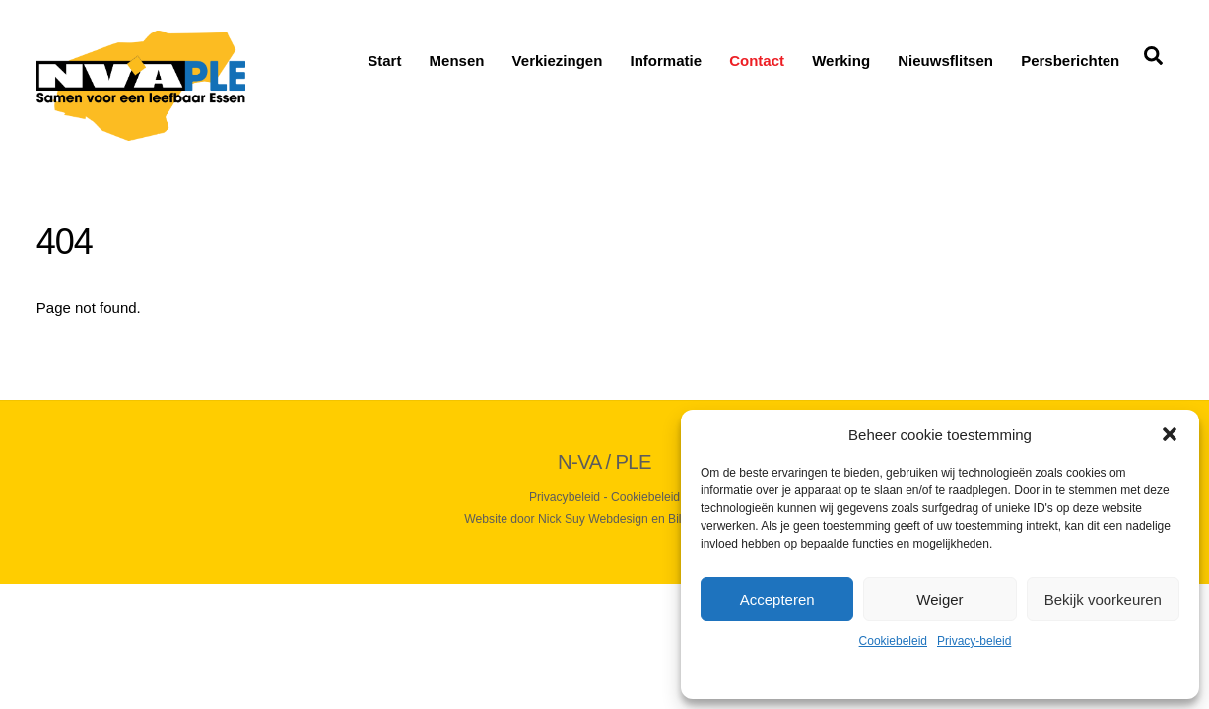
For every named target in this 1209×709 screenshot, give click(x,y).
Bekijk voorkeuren (1103, 599)
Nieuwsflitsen (945, 60)
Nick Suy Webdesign (593, 519)
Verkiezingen (557, 60)
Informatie (667, 60)
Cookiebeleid (893, 641)
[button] (1169, 434)
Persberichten (1070, 60)
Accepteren (777, 599)
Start (384, 60)
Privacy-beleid (974, 641)
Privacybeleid (564, 497)
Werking (841, 60)
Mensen (457, 60)
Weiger (939, 599)
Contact (756, 60)
